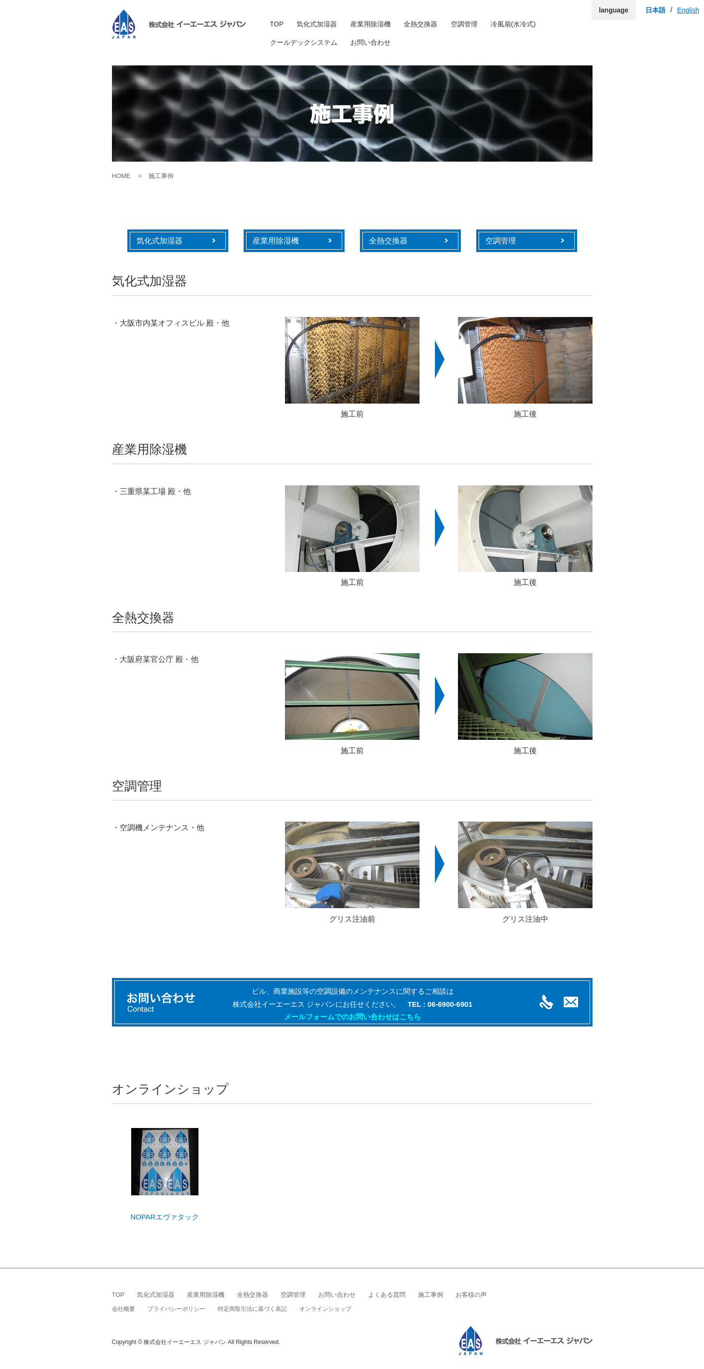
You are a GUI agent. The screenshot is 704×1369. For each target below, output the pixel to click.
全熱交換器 (420, 24)
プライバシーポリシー (176, 1309)
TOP (277, 24)
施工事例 (430, 1294)
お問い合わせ (370, 42)
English (688, 10)
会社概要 (123, 1309)
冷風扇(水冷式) (513, 24)
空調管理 (464, 24)
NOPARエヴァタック (164, 1217)
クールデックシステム (303, 42)
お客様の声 (471, 1294)
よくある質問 (387, 1294)
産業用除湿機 (370, 24)
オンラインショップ (325, 1309)
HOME (121, 175)
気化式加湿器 (316, 24)
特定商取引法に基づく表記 (252, 1309)
